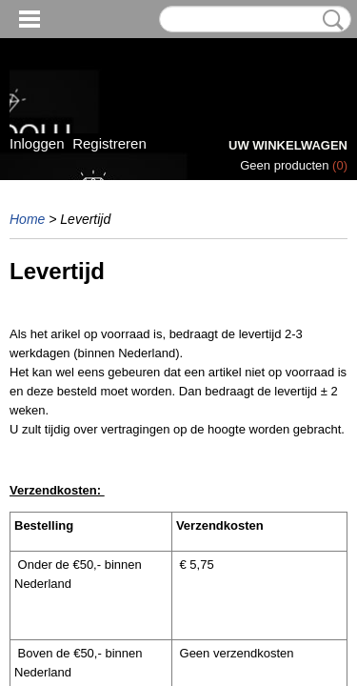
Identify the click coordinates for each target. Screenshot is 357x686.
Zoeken (329, 20)
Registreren (109, 143)
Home (27, 219)
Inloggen (37, 143)
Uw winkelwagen (287, 145)
